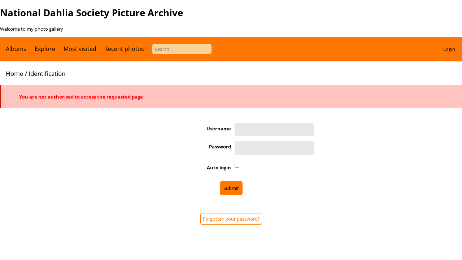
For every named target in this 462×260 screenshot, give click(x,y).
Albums (16, 49)
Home (14, 73)
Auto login (219, 167)
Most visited (80, 49)
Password (220, 146)
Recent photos (124, 49)
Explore (45, 49)
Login (449, 49)
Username (218, 128)
